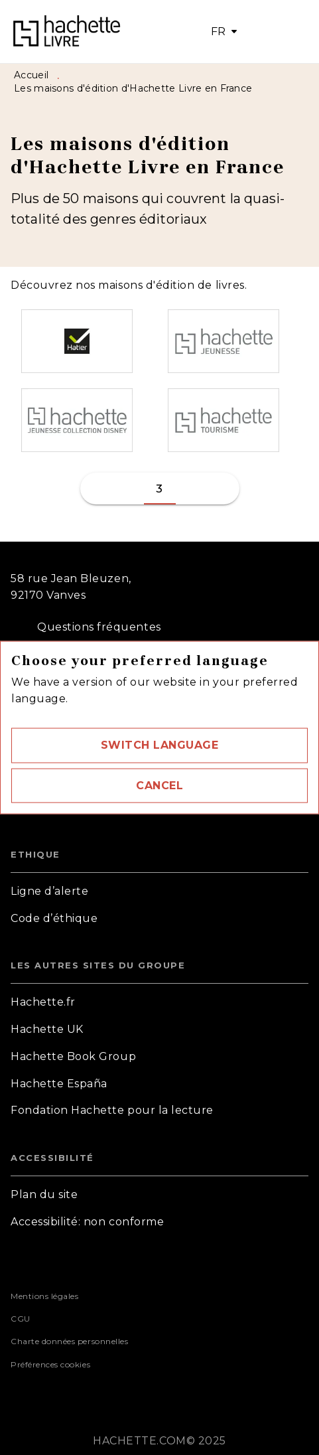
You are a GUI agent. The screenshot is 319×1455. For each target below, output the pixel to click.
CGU (21, 1319)
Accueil (31, 75)
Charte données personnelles (69, 1341)
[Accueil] (66, 31)
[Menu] (275, 31)
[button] (159, 745)
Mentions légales (44, 1296)
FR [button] (218, 31)
